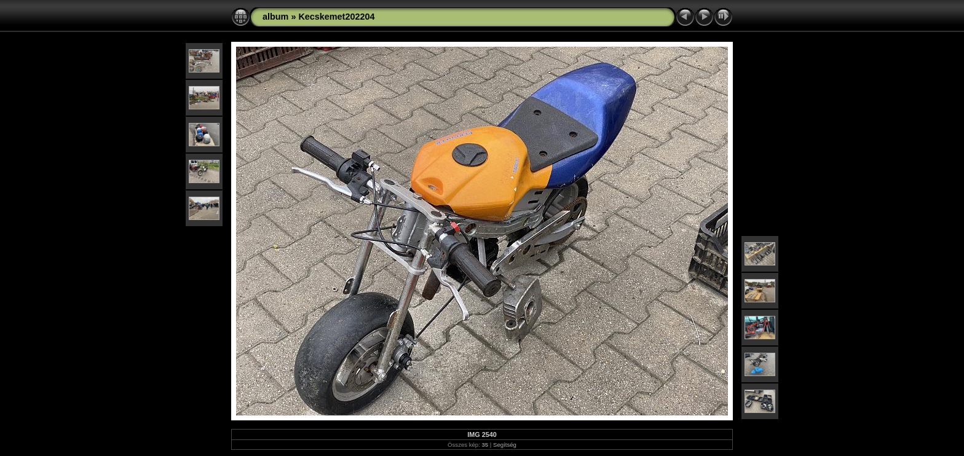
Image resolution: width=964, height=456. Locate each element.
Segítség (504, 444)
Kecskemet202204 (336, 17)
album (275, 17)
